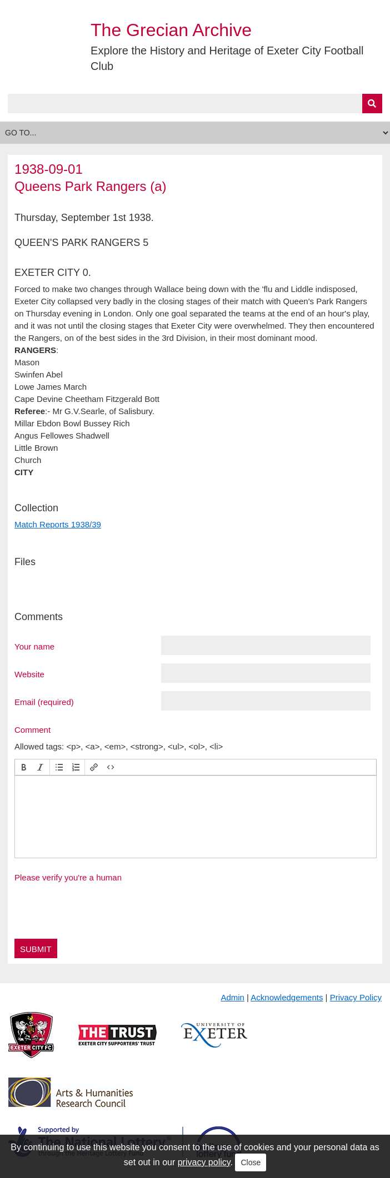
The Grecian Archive (171, 30)
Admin (232, 997)
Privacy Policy (356, 997)
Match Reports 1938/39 (57, 524)
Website (29, 673)
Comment (32, 729)
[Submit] (372, 103)
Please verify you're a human (68, 877)
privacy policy (204, 1162)
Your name (34, 646)
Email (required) (44, 701)
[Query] (195, 103)
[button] (24, 767)
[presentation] (24, 767)
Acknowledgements (287, 997)
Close (251, 1162)
